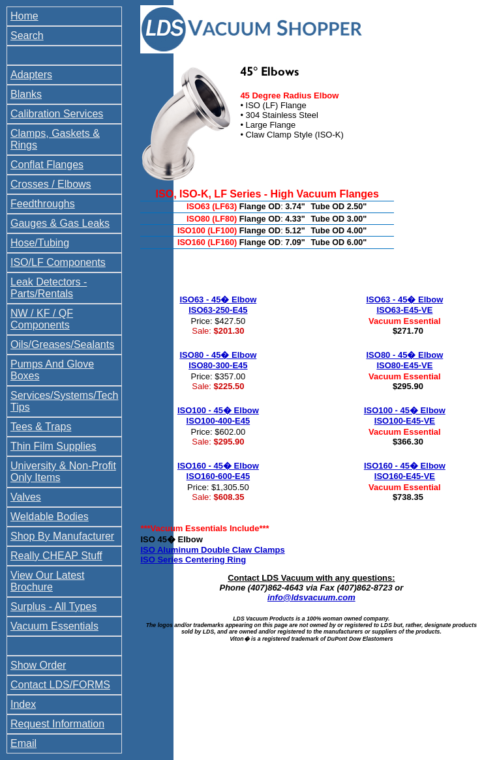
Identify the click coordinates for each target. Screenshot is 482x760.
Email (23, 743)
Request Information (57, 723)
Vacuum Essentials (54, 626)
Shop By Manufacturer (62, 536)
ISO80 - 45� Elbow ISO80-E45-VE (405, 360)
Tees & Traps (40, 426)
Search (27, 35)
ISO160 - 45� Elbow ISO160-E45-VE (404, 471)
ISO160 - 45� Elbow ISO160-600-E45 (218, 471)
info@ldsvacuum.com (311, 597)
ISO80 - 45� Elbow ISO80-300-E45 (218, 360)
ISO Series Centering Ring (193, 559)
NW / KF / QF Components (41, 319)
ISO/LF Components (58, 262)
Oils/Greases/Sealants (62, 344)
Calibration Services (56, 113)
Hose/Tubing (39, 242)
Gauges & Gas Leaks (60, 223)
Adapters (31, 74)
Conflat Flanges (46, 164)
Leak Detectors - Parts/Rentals (48, 287)
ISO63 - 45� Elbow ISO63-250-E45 (218, 305)
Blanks (26, 94)
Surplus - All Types (53, 606)
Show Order (38, 665)
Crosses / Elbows (50, 184)
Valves (25, 497)
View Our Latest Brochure (47, 581)
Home (24, 16)
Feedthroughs (42, 203)
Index (23, 704)
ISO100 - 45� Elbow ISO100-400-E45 (218, 415)
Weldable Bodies (49, 516)
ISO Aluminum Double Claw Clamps (212, 550)
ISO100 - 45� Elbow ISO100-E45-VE (404, 415)
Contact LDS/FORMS (60, 684)
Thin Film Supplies (53, 446)
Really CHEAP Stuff (56, 555)
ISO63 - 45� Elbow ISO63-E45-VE (405, 305)
